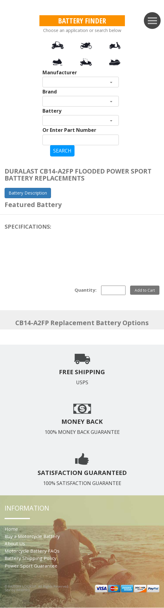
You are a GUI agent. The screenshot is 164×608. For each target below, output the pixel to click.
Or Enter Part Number (69, 130)
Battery (51, 110)
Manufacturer (59, 72)
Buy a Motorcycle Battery (32, 536)
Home (11, 529)
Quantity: (86, 290)
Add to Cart (145, 290)
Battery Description (28, 193)
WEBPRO (23, 590)
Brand (49, 91)
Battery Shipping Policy (30, 558)
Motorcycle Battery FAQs (32, 551)
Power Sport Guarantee (31, 566)
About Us (15, 543)
